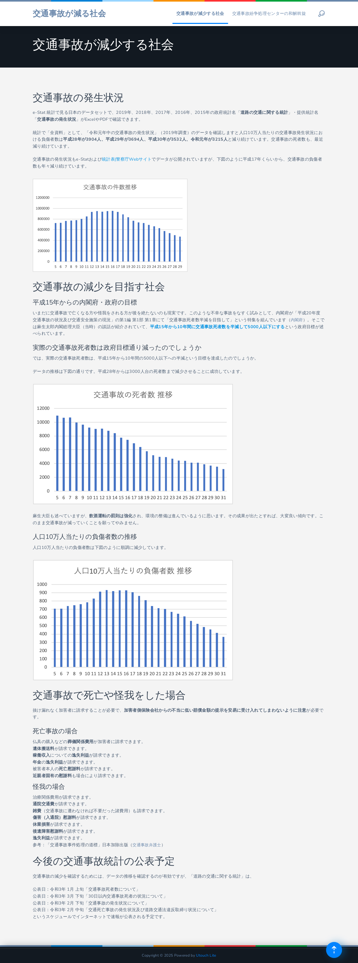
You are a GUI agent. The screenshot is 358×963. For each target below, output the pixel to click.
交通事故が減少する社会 (200, 11)
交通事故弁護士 (147, 845)
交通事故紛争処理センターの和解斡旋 (269, 11)
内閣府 (297, 320)
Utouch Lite (206, 955)
